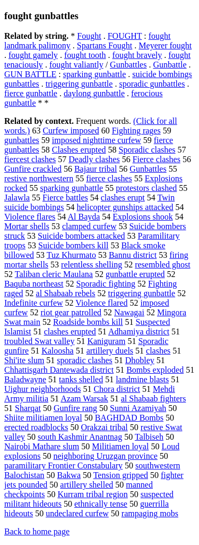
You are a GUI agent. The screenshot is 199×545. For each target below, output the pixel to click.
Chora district (116, 388)
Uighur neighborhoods (42, 388)
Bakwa (69, 475)
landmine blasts (142, 379)
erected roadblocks (36, 427)
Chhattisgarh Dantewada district (59, 369)
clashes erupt (123, 197)
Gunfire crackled (33, 168)
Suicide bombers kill (73, 245)
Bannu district (133, 254)
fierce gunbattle (30, 93)
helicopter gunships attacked (124, 207)
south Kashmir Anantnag (80, 436)
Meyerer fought (165, 45)
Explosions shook (142, 216)
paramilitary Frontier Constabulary (63, 465)
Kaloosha (57, 350)
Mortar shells (26, 226)
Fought (89, 35)
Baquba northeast (34, 283)
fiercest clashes (30, 159)
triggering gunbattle (79, 83)
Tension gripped (120, 475)
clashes (158, 350)
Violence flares (29, 216)
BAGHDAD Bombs (129, 417)
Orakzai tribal (104, 427)
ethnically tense (100, 503)
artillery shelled (86, 484)
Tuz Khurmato (71, 254)
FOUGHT (125, 35)
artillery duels (109, 350)
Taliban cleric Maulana (54, 274)
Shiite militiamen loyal (43, 417)
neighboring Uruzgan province (105, 455)
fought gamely (33, 55)
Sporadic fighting (106, 283)
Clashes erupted (79, 149)
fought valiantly (76, 64)
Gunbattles (128, 64)
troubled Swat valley (39, 341)
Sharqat (28, 408)
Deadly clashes (93, 159)
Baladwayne (25, 379)
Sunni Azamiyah (138, 408)
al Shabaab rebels (66, 293)
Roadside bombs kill (88, 321)
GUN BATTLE (30, 74)
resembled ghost (162, 264)
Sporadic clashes (147, 149)
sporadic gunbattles (152, 83)
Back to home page (37, 531)
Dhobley (139, 360)
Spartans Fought (104, 45)
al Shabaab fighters (153, 398)
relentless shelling (91, 264)
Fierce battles (65, 197)
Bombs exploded (155, 369)
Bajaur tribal (95, 168)
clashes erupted (70, 331)
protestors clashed (146, 187)
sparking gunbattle (94, 74)
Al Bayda (83, 216)
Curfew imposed (70, 130)
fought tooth (85, 55)
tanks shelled (81, 379)
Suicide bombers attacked (81, 235)
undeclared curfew (77, 513)
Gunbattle (169, 64)
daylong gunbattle (94, 93)
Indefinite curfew (33, 302)
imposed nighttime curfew (96, 140)
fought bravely (137, 55)
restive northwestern (38, 178)
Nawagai (129, 312)
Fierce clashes (156, 159)
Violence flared (101, 302)
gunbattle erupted (135, 274)
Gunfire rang (75, 408)
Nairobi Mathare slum (41, 446)
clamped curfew (89, 226)
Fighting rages (136, 130)
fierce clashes (109, 178)
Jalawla (17, 197)
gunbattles (21, 140)
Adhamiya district (138, 331)
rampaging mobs (150, 513)
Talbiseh (149, 436)
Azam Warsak (84, 398)
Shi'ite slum (24, 360)
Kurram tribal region (92, 494)
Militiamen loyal (120, 446)
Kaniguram (106, 341)
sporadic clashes (84, 360)
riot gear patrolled (70, 312)
